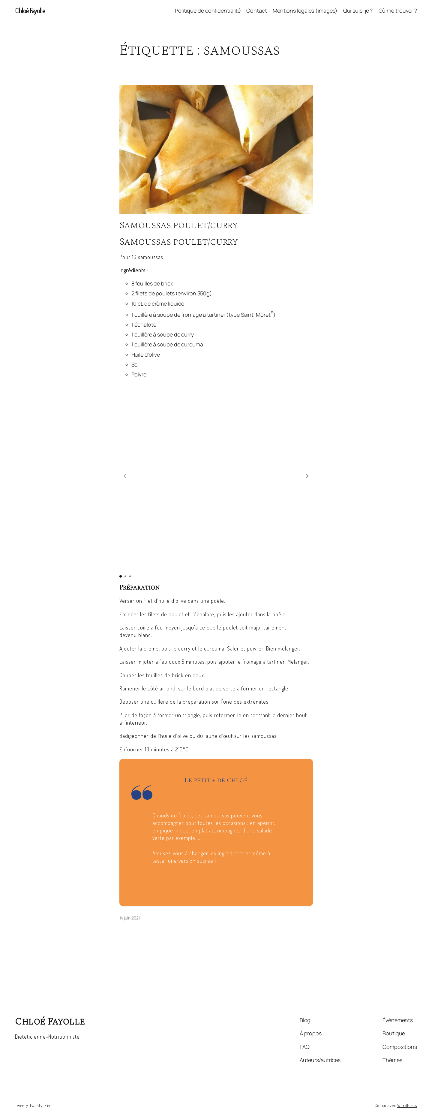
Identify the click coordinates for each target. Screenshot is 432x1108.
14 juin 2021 (129, 902)
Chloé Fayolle (30, 10)
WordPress (407, 1090)
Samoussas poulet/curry (178, 225)
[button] (307, 468)
